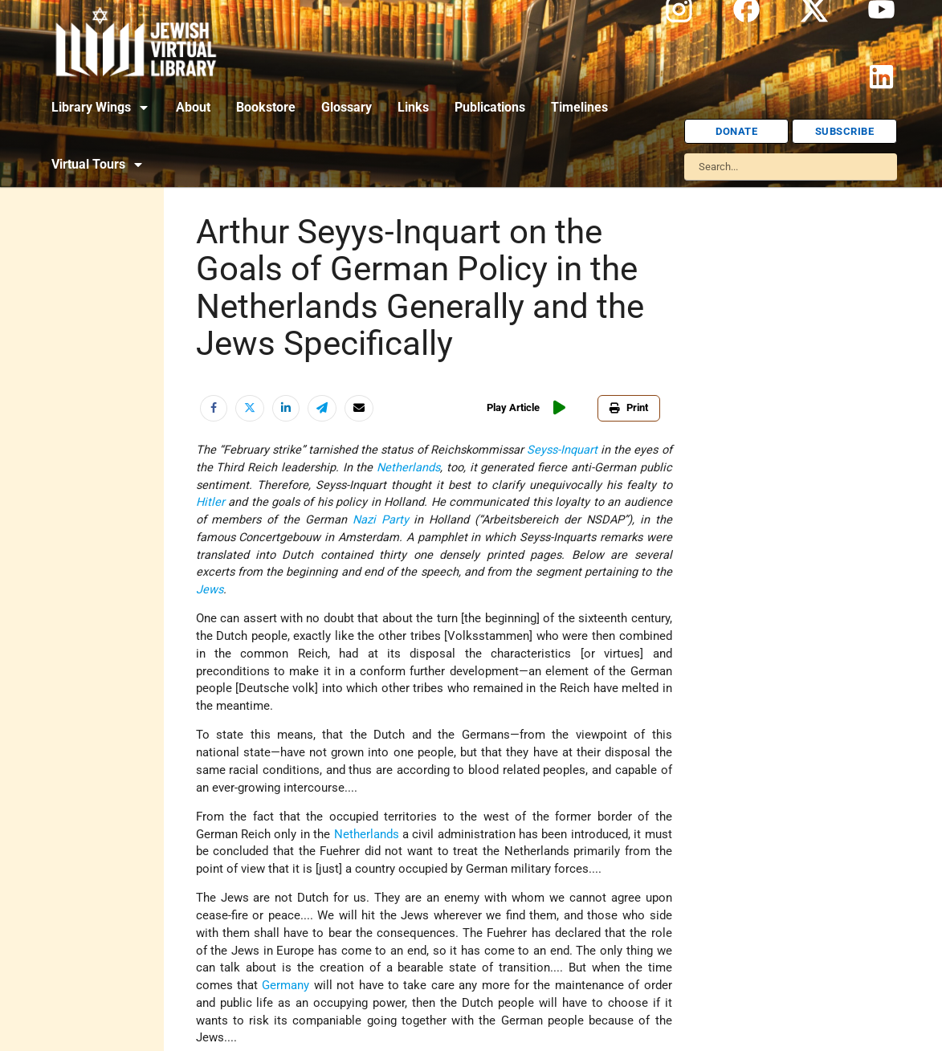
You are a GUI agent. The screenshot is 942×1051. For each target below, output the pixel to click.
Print (629, 407)
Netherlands (408, 468)
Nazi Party (381, 520)
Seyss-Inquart (562, 450)
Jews (209, 590)
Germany (285, 985)
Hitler (210, 502)
